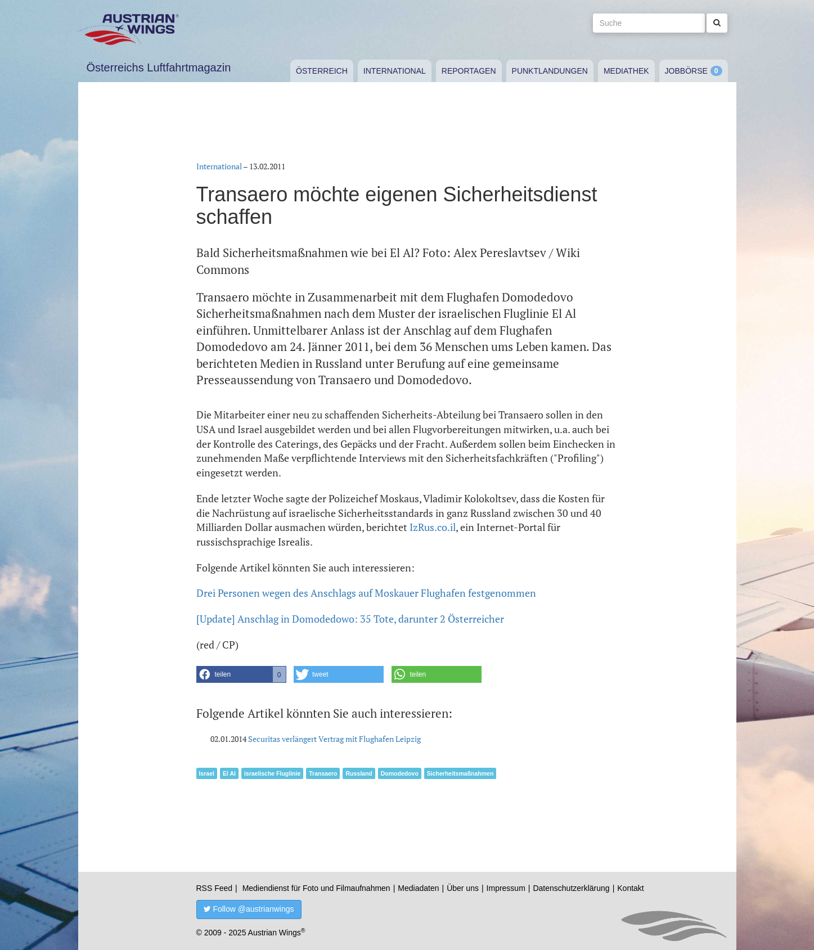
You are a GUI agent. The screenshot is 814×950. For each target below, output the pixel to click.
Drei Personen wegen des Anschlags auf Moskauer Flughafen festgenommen (366, 593)
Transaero (323, 773)
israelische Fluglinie (272, 773)
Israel (206, 773)
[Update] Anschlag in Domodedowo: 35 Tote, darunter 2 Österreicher (350, 618)
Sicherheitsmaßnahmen (460, 773)
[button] (241, 674)
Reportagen (469, 70)
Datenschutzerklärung (571, 888)
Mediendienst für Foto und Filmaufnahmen (316, 888)
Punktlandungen (550, 70)
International (394, 70)
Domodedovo (400, 773)
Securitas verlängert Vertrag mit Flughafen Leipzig (334, 738)
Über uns (463, 888)
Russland (358, 773)
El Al (229, 773)
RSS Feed (214, 888)
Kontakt (630, 888)
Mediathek (626, 70)
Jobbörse (686, 70)
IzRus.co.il (433, 527)
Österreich (322, 70)
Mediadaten (418, 888)
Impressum (506, 888)
